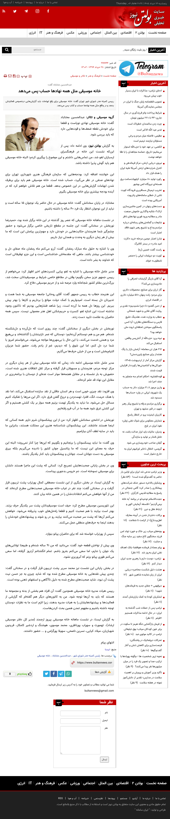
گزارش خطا (103, 672)
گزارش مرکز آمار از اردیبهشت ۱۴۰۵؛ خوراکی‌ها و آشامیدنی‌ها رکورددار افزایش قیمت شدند (141, 365)
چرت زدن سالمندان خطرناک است (145, 124)
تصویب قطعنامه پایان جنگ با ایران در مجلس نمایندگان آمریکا (142, 104)
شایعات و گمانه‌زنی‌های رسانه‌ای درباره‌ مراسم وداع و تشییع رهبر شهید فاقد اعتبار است (142, 228)
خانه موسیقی (43, 656)
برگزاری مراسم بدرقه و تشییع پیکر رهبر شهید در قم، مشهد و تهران (142, 406)
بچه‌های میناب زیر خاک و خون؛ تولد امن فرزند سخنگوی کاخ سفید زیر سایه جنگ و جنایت (141, 536)
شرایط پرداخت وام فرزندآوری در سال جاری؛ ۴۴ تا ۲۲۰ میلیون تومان (143, 115)
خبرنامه (18, 2)
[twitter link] (46, 674)
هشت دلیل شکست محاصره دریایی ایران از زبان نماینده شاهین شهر (143, 575)
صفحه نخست (157, 32)
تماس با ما (52, 2)
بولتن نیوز (95, 145)
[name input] (80, 713)
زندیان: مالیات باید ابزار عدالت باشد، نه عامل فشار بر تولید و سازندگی (142, 434)
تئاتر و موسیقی (77, 76)
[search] (7, 50)
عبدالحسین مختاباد (61, 656)
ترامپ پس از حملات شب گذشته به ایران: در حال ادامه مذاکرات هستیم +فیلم (143, 613)
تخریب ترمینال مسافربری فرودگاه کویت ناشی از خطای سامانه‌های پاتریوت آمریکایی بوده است (141, 195)
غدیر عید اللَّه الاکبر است (149, 130)
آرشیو (134, 798)
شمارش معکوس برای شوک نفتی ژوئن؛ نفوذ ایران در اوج (142, 423)
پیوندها (29, 2)
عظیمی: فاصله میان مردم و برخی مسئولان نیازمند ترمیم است (145, 138)
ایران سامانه (142, 810)
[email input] (80, 721)
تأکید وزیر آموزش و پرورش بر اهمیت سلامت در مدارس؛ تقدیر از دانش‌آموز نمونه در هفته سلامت (142, 678)
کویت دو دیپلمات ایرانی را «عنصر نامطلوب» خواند (145, 258)
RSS (60, 798)
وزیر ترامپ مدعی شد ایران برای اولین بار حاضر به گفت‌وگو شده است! (141, 474)
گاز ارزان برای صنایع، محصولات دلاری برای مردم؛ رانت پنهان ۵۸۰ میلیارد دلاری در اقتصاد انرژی (141, 295)
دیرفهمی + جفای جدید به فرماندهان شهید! (143, 588)
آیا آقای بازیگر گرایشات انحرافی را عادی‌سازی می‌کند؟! (145, 281)
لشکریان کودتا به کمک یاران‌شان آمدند (141, 599)
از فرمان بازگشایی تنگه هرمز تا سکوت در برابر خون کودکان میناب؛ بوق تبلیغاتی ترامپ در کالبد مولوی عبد (141, 629)
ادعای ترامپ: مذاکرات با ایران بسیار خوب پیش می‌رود (143, 93)
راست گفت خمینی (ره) (150, 250)
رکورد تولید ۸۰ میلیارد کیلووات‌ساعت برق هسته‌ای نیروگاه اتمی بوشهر (141, 181)
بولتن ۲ (140, 32)
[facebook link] (53, 674)
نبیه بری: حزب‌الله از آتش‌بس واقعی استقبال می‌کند (143, 340)
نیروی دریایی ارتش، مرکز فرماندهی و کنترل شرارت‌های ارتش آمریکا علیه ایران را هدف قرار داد (141, 168)
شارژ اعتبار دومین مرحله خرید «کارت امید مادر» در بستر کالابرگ (143, 241)
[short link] (94, 663)
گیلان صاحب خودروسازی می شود (144, 443)
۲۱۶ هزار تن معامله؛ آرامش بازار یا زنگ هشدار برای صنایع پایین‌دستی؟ (142, 351)
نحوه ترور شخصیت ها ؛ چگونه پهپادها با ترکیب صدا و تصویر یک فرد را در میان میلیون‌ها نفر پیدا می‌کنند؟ (141, 661)
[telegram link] (61, 674)
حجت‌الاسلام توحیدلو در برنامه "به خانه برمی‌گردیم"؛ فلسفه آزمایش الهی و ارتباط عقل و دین (142, 504)
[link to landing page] (146, 18)
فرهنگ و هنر (94, 76)
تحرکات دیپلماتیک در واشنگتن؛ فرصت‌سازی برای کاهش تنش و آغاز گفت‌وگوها (143, 645)
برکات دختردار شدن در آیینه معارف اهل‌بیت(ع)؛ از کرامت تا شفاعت (143, 520)
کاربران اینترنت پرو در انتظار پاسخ (145, 415)
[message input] (80, 740)
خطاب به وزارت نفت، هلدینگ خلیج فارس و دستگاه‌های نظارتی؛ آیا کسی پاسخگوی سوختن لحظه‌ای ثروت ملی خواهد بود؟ (143, 324)
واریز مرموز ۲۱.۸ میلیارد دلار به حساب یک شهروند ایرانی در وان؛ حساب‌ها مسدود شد (142, 393)
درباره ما (40, 2)
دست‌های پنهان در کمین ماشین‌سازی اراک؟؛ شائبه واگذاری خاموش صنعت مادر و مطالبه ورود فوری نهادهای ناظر (142, 211)
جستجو (123, 798)
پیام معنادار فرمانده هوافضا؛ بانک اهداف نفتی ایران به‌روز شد (141, 550)
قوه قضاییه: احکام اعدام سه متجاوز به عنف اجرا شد (142, 379)
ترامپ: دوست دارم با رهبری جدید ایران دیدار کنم (141, 561)
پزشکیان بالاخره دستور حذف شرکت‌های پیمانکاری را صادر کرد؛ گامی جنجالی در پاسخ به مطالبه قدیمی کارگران (141, 488)
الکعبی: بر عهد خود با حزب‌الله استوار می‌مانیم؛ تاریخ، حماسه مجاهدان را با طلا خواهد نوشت (141, 152)
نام (106, 713)
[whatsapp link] (68, 674)
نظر (106, 728)
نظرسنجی (98, 798)
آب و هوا (7, 2)
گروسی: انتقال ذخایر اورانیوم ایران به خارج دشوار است (143, 451)
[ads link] (143, 68)
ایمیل (105, 720)
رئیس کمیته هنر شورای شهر (86, 656)
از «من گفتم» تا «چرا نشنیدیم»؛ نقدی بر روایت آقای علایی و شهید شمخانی (141, 308)
